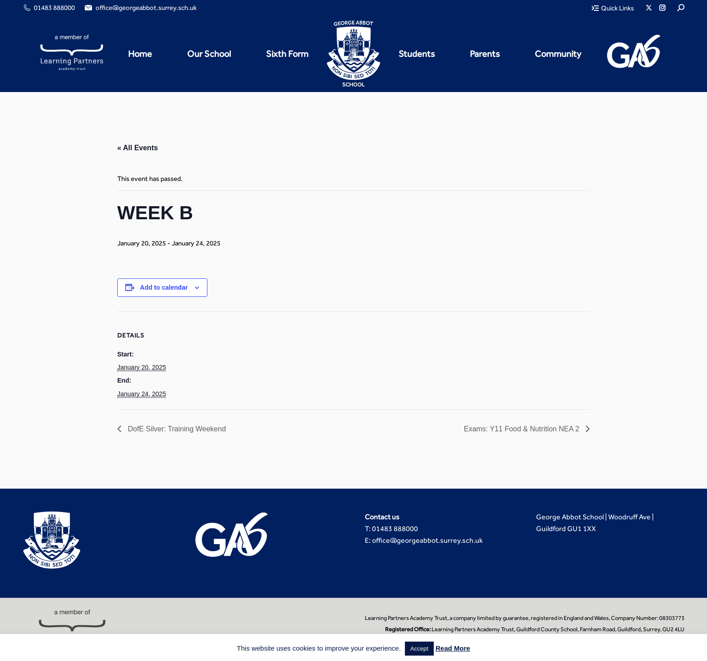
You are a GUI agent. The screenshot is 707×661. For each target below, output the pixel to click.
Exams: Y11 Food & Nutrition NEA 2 (522, 429)
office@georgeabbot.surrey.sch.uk (140, 8)
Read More (453, 648)
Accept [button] (419, 648)
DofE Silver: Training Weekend (176, 429)
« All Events (137, 148)
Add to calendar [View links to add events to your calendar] (164, 287)
